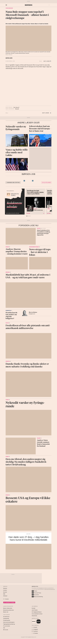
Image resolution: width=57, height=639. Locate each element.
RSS (4, 594)
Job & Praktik (35, 610)
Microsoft (17, 108)
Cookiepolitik (6, 618)
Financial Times (36, 592)
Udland (7, 246)
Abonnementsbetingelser (9, 622)
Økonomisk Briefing (37, 596)
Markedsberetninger (34, 246)
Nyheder (5, 588)
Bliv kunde (5, 629)
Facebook (35, 631)
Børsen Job (5, 612)
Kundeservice (6, 616)
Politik (38, 228)
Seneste (5, 592)
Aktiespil (5, 595)
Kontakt (33, 608)
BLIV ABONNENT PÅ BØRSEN (9, 602)
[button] (49, 5)
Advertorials (34, 615)
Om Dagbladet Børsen (37, 612)
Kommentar (8, 310)
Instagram (35, 629)
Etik (4, 627)
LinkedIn (34, 627)
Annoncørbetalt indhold (37, 613)
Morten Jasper (9, 58)
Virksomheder (9, 8)
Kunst (27, 534)
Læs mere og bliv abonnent (49, 589)
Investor (8, 361)
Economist (35, 594)
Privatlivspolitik (6, 620)
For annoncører (6, 626)
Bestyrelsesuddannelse (8, 610)
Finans (7, 399)
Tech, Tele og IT (16, 107)
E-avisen (7, 599)
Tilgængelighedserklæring (9, 624)
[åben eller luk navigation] (6, 5)
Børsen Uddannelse (7, 608)
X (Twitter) (35, 633)
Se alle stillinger (46, 182)
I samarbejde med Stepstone (13, 182)
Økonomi (8, 272)
